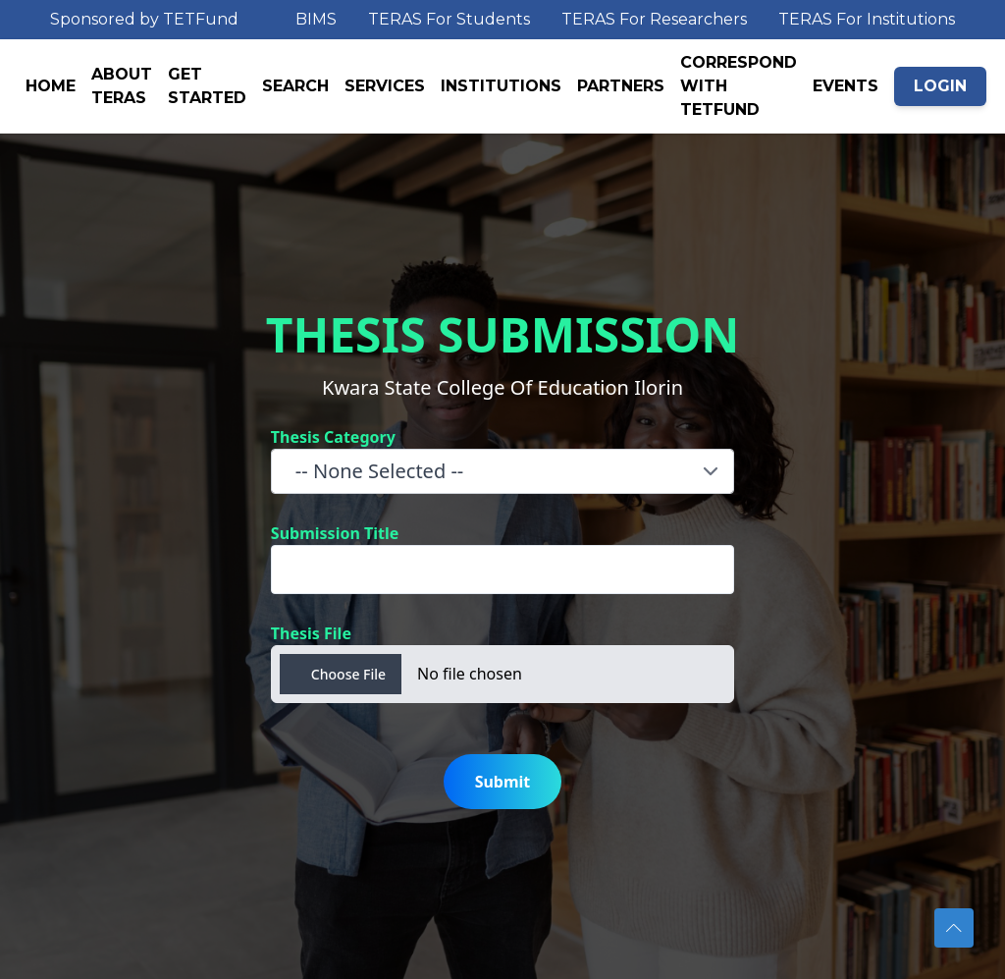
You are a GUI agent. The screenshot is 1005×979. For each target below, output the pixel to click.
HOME (51, 86)
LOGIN (940, 86)
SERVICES (384, 86)
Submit (503, 781)
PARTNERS (620, 86)
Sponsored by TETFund (144, 19)
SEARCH (295, 86)
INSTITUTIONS (501, 86)
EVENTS (845, 86)
